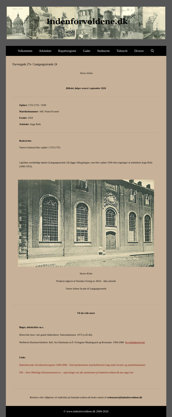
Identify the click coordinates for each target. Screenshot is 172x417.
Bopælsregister (67, 51)
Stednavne (103, 51)
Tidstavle (121, 51)
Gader (86, 51)
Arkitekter (45, 51)
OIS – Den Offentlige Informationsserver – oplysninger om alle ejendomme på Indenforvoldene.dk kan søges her (76, 372)
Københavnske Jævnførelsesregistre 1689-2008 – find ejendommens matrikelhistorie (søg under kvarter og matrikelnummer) (82, 365)
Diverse (139, 51)
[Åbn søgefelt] (152, 51)
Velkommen (25, 51)
